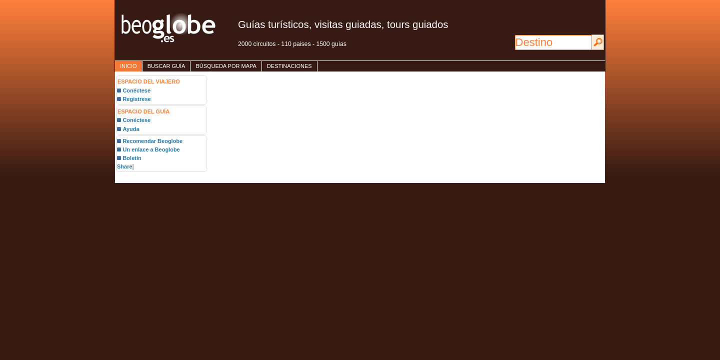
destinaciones (289, 66)
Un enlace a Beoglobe (151, 149)
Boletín (131, 158)
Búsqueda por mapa (226, 66)
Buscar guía (167, 66)
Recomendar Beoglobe (152, 141)
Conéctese (136, 91)
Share (124, 167)
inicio (128, 66)
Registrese (136, 99)
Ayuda (130, 129)
